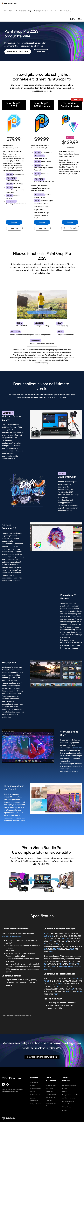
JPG (67, 938)
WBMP (71, 949)
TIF (58, 949)
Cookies (65, 1091)
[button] (9, 11)
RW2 (45, 967)
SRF (53, 967)
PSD (60, 944)
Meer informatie (70, 228)
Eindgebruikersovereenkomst (72, 1095)
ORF (70, 964)
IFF (62, 981)
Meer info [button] (41, 52)
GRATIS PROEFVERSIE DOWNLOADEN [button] (42, 1057)
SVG (45, 949)
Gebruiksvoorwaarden (70, 1085)
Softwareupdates (52, 1085)
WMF (51, 952)
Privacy (64, 1088)
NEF (61, 964)
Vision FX (33, 1094)
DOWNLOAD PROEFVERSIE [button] (17, 52)
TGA (55, 949)
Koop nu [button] (14, 222)
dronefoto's (77, 748)
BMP (47, 933)
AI (44, 933)
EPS (49, 936)
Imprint (64, 1118)
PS (57, 944)
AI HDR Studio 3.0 (36, 1097)
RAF (77, 964)
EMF (45, 936)
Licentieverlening (52, 1094)
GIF (53, 936)
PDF (66, 941)
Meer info (14, 228)
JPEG (63, 938)
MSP (50, 941)
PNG (45, 944)
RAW (72, 989)
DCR (45, 964)
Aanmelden (76, 19)
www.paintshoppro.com (11, 936)
